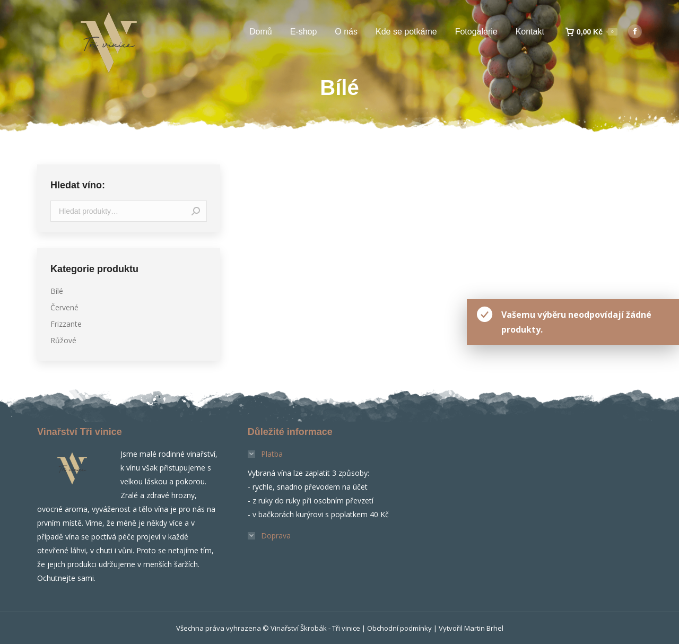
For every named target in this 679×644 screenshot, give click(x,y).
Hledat (195, 211)
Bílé (56, 291)
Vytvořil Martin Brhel (471, 628)
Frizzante (66, 324)
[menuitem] (260, 32)
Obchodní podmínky (399, 628)
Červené (64, 307)
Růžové (63, 340)
